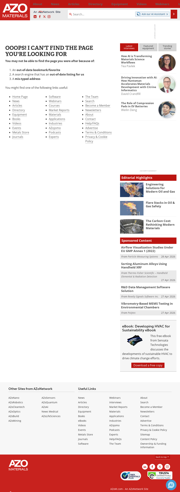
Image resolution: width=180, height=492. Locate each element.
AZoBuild (13, 412)
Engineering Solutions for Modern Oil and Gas (160, 187)
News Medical (50, 408)
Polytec (132, 309)
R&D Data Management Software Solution (143, 287)
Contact (90, 119)
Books (16, 119)
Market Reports (59, 110)
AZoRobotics (15, 399)
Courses (54, 105)
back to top (162, 453)
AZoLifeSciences (51, 412)
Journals (17, 137)
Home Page (20, 97)
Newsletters (93, 110)
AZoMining (14, 417)
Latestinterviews (129, 47)
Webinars (55, 101)
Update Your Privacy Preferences (30, 487)
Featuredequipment (148, 47)
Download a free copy (147, 362)
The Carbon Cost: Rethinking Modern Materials (159, 224)
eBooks (82, 417)
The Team (91, 97)
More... (172, 4)
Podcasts (55, 132)
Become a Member (97, 105)
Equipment (19, 114)
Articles (17, 105)
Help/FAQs (92, 123)
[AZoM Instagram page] (49, 17)
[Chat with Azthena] (171, 485)
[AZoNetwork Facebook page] (39, 17)
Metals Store (20, 132)
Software (55, 97)
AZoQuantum (49, 399)
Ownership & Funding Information (153, 442)
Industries (55, 123)
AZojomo (55, 128)
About (89, 114)
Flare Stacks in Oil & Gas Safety (159, 204)
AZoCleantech (16, 403)
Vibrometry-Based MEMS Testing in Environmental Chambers (144, 302)
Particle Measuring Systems (143, 255)
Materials (55, 114)
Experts (54, 137)
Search (89, 101)
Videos (16, 123)
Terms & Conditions (98, 132)
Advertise (91, 128)
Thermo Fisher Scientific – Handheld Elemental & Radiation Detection (144, 273)
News (16, 101)
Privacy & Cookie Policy (153, 426)
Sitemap (145, 431)
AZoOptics (14, 408)
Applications (57, 119)
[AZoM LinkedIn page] (35, 17)
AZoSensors (48, 394)
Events (16, 128)
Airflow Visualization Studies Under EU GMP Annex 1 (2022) (146, 248)
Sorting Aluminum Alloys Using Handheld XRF (148, 264)
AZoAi (45, 403)
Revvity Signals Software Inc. (143, 294)
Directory (81, 4)
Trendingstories (167, 47)
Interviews (115, 399)
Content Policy (148, 435)
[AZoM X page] (44, 17)
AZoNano (13, 394)
